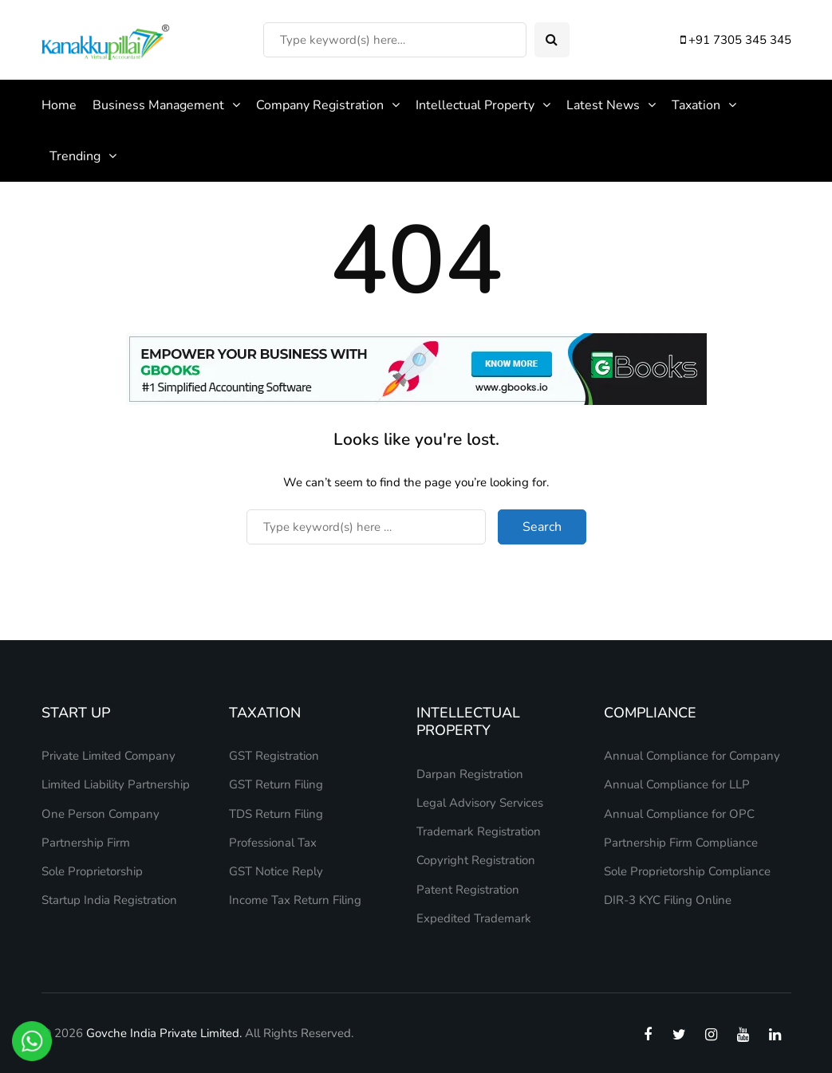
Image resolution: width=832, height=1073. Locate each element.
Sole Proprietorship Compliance (687, 871)
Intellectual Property (475, 105)
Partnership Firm (85, 843)
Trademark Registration (478, 831)
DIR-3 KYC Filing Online (667, 900)
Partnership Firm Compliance (681, 843)
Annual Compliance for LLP (677, 784)
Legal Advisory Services (479, 803)
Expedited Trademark (473, 918)
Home (59, 105)
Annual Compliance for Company (692, 756)
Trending (75, 156)
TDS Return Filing (276, 814)
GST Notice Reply (276, 871)
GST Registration (274, 756)
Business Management (158, 105)
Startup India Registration (109, 900)
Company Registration (320, 105)
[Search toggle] (552, 39)
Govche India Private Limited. (164, 1033)
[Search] (394, 39)
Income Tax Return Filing (295, 900)
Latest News (603, 105)
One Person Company (100, 814)
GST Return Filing (276, 784)
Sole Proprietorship (92, 871)
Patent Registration (467, 890)
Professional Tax (273, 843)
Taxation (696, 105)
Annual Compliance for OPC (679, 814)
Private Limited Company (108, 756)
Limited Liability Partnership (115, 784)
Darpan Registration (469, 774)
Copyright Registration (475, 860)
